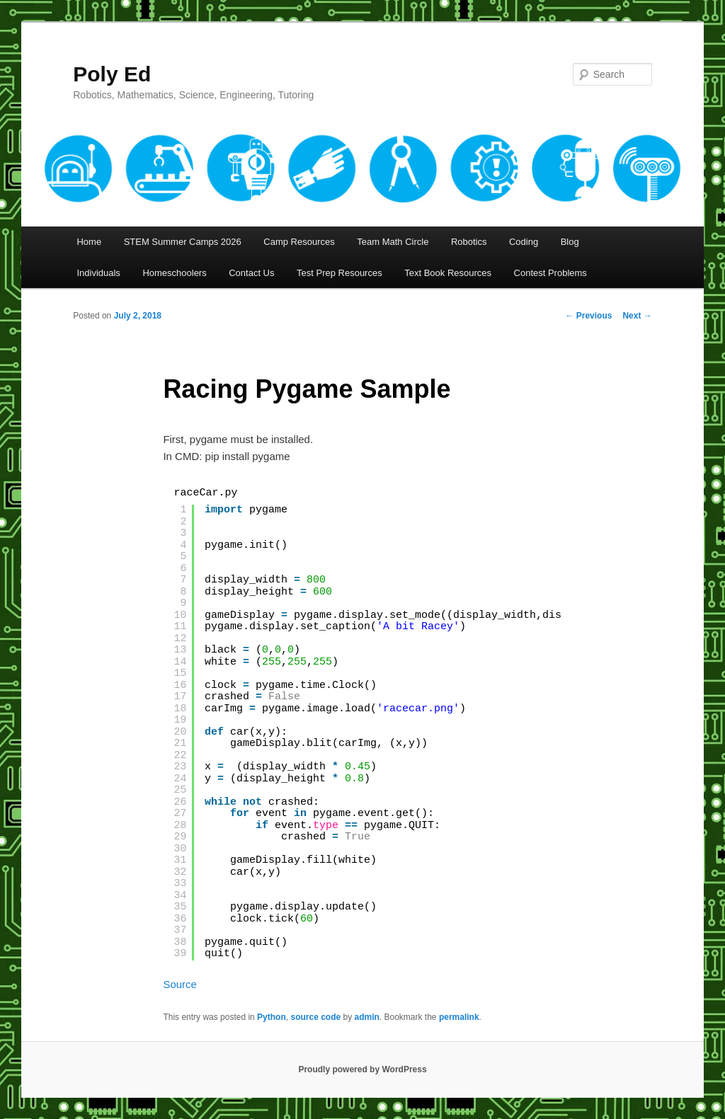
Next (636, 316)
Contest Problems (550, 273)
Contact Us (251, 273)
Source (180, 984)
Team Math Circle (392, 241)
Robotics (469, 241)
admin (367, 1017)
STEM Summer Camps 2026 (182, 241)
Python (271, 1017)
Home (88, 241)
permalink (459, 1017)
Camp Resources (298, 241)
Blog (570, 241)
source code (315, 1017)
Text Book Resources (447, 273)
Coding (523, 241)
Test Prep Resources (339, 273)
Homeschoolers (174, 273)
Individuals (98, 273)
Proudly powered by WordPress (362, 1069)
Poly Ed (112, 74)
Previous (588, 316)
